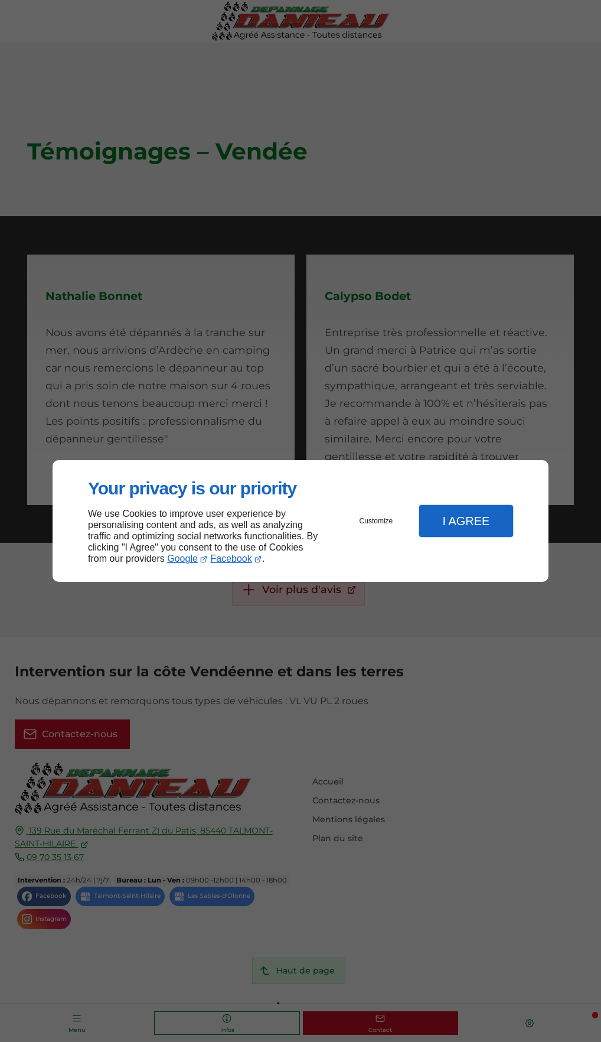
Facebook (231, 558)
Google (182, 558)
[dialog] (300, 521)
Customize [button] (376, 521)
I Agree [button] (465, 521)
